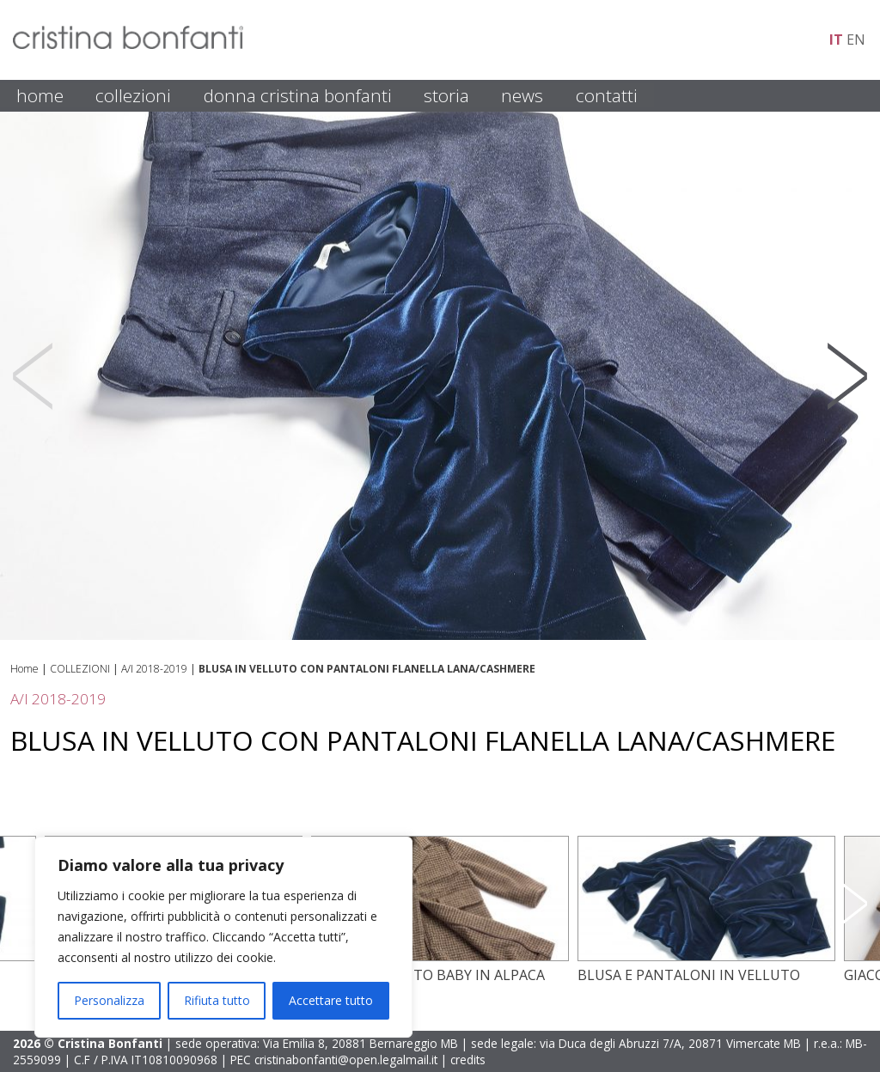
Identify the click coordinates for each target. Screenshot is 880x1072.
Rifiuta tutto (217, 1000)
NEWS (522, 95)
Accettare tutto (331, 1000)
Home (24, 668)
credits (468, 1059)
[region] (223, 937)
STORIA (446, 95)
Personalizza (109, 1000)
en (855, 39)
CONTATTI (607, 95)
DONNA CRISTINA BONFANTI (298, 95)
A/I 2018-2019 (154, 668)
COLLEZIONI (133, 95)
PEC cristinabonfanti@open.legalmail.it (333, 1059)
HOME (40, 95)
